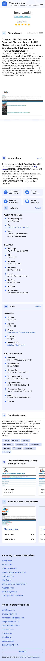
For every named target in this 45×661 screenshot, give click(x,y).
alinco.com (7, 561)
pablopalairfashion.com (12, 595)
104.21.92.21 (11, 227)
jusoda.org (6, 637)
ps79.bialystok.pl (9, 591)
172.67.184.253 (23, 227)
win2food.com (8, 610)
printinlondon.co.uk (11, 625)
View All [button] (40, 158)
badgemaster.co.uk (10, 621)
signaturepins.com (10, 645)
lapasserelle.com (9, 568)
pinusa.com (7, 633)
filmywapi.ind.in (11, 529)
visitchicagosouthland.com (14, 572)
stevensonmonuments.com (14, 584)
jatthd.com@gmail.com (16, 345)
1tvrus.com (7, 564)
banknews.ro (8, 576)
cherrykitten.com (9, 614)
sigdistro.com (8, 641)
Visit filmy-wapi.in (22, 16)
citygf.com (6, 580)
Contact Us (22, 651)
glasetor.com (8, 629)
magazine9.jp (8, 588)
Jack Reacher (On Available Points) (21, 332)
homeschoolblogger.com (13, 618)
